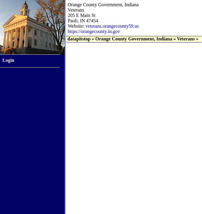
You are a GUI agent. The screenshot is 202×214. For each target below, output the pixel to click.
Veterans (186, 38)
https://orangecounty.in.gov (94, 31)
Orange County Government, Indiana (133, 38)
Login (8, 60)
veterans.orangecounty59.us (112, 26)
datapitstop (78, 38)
